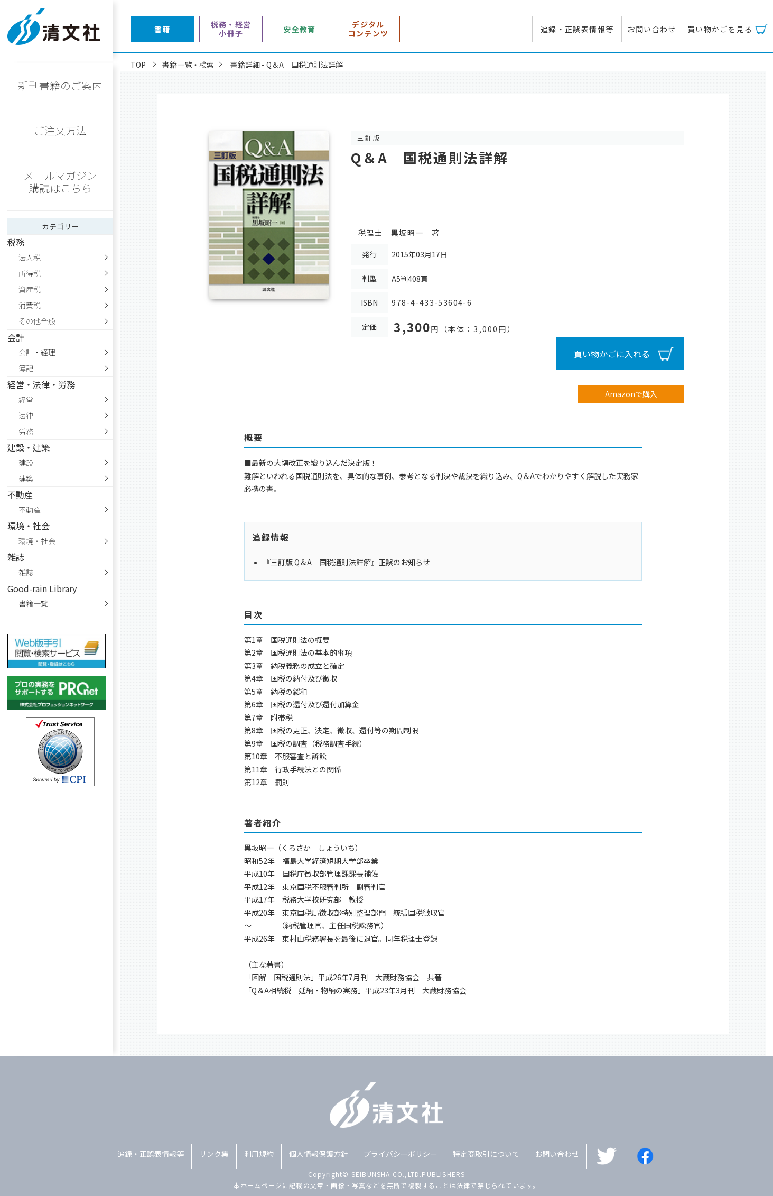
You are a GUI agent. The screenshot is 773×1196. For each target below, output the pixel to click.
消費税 (29, 305)
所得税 (29, 273)
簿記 (25, 368)
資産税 (29, 289)
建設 (25, 462)
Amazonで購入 (631, 394)
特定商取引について (486, 1153)
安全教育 (299, 29)
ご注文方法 (60, 130)
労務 (25, 431)
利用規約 (259, 1153)
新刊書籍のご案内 (60, 85)
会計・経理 (36, 352)
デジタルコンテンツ (368, 29)
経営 (25, 399)
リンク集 (214, 1153)
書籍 (162, 29)
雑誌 (25, 572)
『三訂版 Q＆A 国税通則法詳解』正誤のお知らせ (346, 562)
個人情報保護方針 (318, 1153)
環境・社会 (36, 541)
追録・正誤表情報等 (577, 29)
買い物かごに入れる (612, 353)
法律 (25, 415)
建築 (25, 478)
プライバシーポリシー (400, 1153)
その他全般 (36, 321)
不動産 (29, 509)
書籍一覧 (33, 603)
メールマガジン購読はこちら (60, 182)
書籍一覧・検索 (188, 64)
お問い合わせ (651, 29)
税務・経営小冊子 (231, 29)
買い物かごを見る (719, 29)
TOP (138, 64)
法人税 (29, 257)
